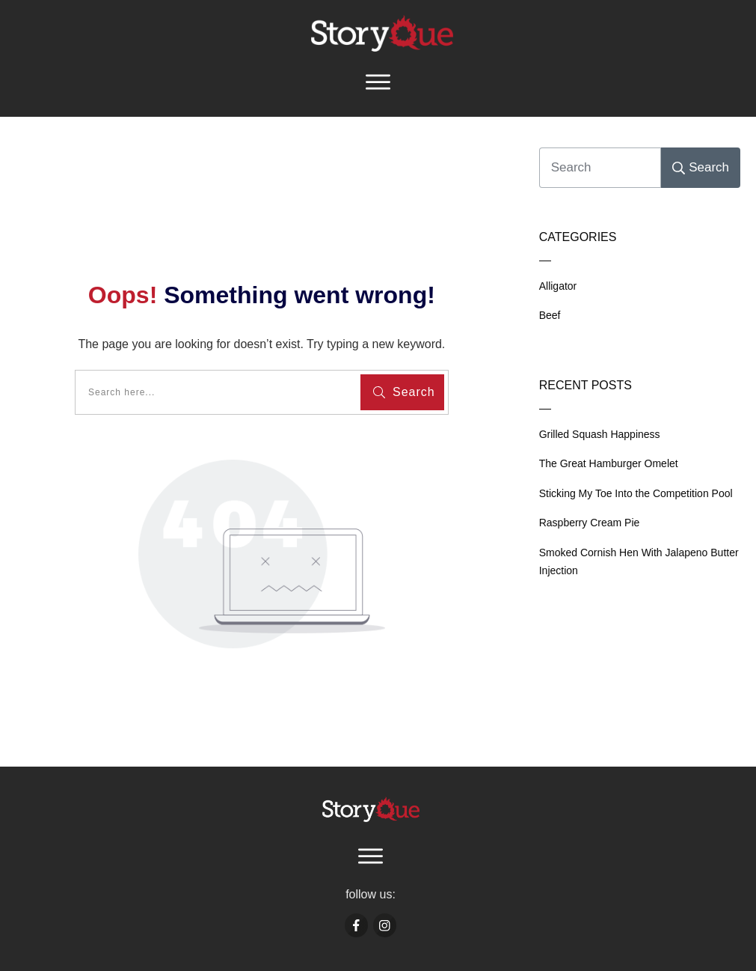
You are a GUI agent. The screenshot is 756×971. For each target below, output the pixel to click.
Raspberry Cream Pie (589, 523)
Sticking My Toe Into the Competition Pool (636, 493)
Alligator (558, 286)
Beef (550, 315)
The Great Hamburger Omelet (608, 463)
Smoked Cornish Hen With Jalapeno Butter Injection (639, 562)
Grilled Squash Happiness (599, 434)
